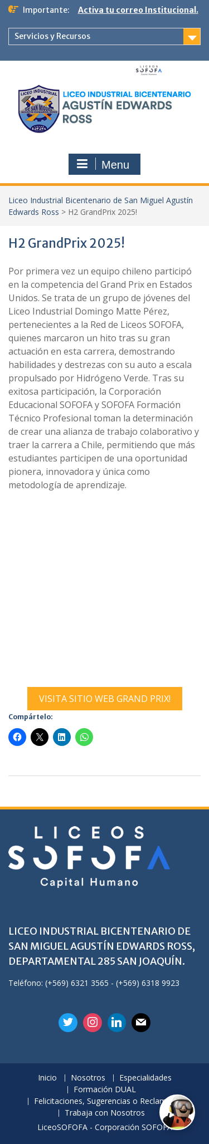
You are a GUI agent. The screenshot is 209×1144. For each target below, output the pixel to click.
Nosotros (88, 1078)
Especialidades (145, 1078)
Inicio (47, 1078)
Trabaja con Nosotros (105, 1113)
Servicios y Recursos (52, 36)
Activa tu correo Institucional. (138, 10)
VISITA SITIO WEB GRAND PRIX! (105, 699)
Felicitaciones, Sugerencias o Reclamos (105, 1101)
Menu (103, 164)
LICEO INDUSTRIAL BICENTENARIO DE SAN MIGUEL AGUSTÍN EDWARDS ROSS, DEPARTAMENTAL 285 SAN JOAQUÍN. (101, 946)
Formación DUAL (105, 1089)
